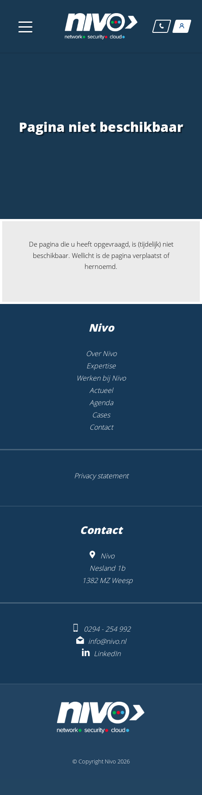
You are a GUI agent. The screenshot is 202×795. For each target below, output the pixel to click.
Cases (101, 415)
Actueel (101, 390)
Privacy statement (101, 476)
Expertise (101, 366)
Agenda (101, 402)
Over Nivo (101, 353)
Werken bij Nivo (101, 378)
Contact (101, 427)
